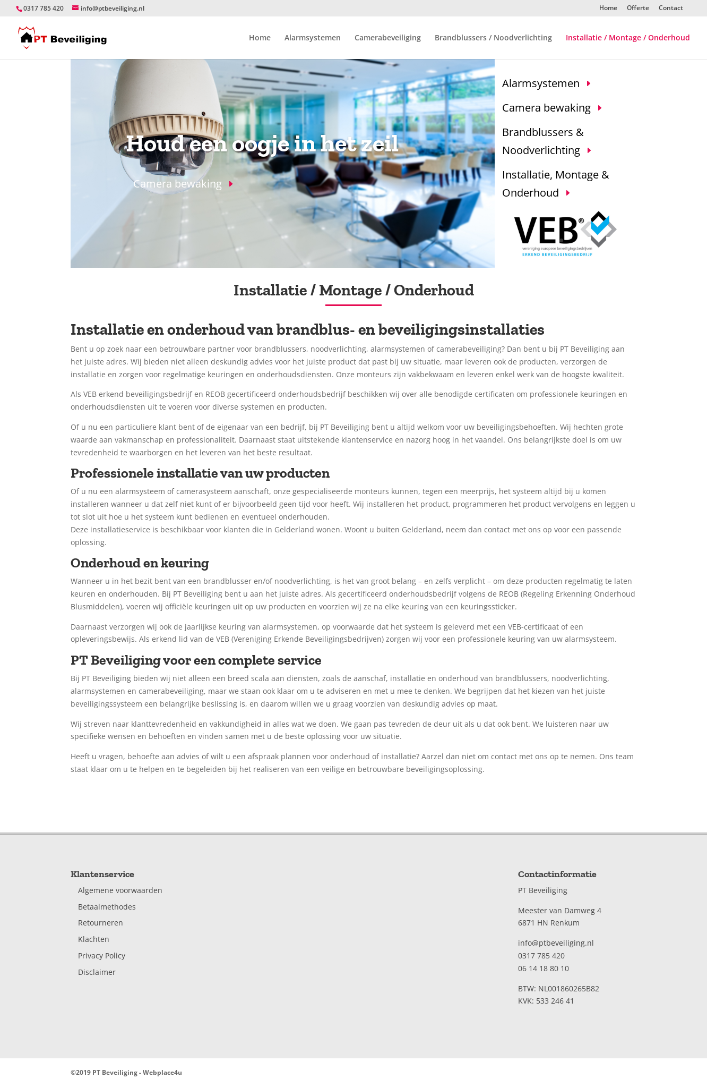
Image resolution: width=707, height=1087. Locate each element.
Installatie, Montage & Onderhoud (555, 183)
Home (608, 8)
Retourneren (100, 923)
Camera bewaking (177, 183)
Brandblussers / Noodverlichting (493, 38)
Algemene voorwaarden (120, 890)
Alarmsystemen (312, 38)
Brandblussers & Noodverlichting (543, 141)
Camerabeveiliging (388, 38)
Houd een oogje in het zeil (262, 143)
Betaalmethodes (107, 907)
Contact (671, 8)
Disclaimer (97, 972)
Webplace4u (162, 1072)
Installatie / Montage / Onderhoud (628, 38)
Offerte (638, 8)
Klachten (93, 939)
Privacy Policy (101, 955)
